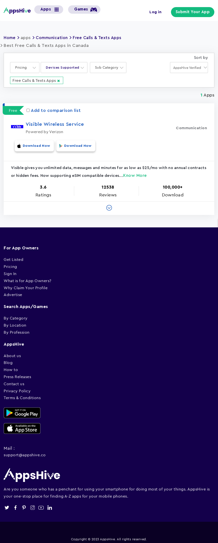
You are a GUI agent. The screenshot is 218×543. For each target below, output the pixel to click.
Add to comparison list (53, 110)
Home (10, 37)
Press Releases (17, 373)
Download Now (33, 144)
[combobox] (24, 67)
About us (12, 351)
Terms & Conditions (22, 394)
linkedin (50, 504)
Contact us (14, 379)
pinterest (24, 504)
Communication (54, 37)
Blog (8, 358)
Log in (158, 12)
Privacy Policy (17, 386)
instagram (32, 504)
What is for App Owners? (27, 276)
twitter (7, 504)
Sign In (10, 269)
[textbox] (22, 67)
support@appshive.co (25, 451)
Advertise (13, 290)
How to (11, 365)
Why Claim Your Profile (26, 283)
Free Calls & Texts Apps (101, 37)
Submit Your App (194, 12)
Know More (135, 172)
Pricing (10, 262)
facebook (15, 504)
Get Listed (13, 255)
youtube (41, 504)
